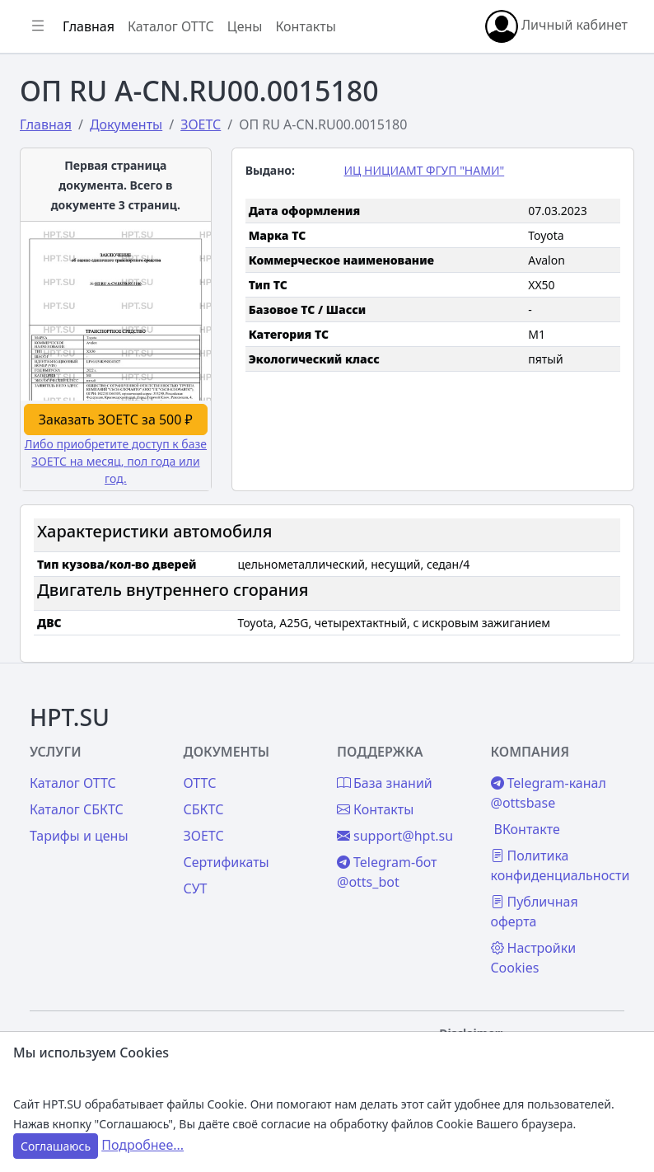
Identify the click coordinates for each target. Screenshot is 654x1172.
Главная (88, 26)
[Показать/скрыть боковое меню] (38, 26)
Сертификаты (226, 862)
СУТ (196, 888)
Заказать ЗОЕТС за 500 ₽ (116, 419)
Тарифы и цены (79, 836)
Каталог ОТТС (171, 26)
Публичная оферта (534, 912)
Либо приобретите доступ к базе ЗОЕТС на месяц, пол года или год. (116, 461)
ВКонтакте (527, 829)
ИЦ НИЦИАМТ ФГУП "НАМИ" (423, 170)
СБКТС (204, 809)
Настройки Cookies (534, 958)
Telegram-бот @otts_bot (387, 872)
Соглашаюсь (56, 1146)
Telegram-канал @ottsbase (548, 793)
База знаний (384, 783)
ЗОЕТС (204, 836)
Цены (245, 26)
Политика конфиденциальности (560, 865)
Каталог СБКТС (77, 809)
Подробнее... (142, 1145)
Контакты (305, 26)
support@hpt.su (395, 836)
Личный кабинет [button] (556, 26)
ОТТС (200, 783)
